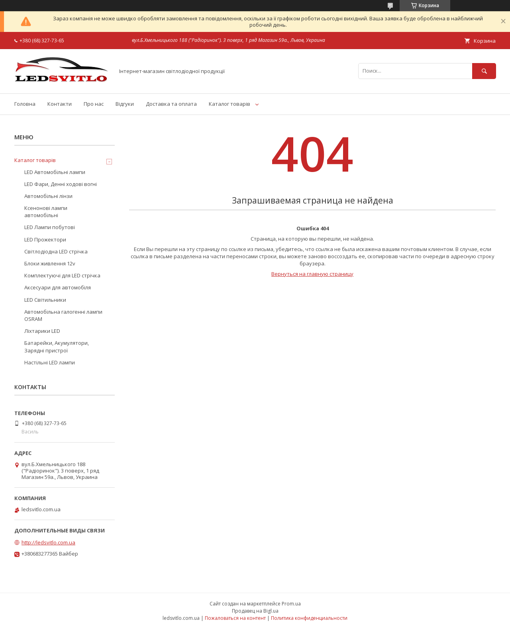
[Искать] (484, 71)
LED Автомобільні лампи (54, 172)
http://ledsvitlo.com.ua (48, 542)
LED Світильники (45, 299)
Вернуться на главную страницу (312, 273)
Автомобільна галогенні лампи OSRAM (63, 315)
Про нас (94, 103)
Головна (24, 103)
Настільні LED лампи (49, 362)
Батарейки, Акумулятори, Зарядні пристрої (56, 346)
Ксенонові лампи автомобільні (45, 211)
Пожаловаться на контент (235, 618)
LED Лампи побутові (49, 227)
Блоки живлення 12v (49, 263)
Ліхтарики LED (42, 330)
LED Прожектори (45, 239)
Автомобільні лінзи (48, 196)
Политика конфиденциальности (309, 618)
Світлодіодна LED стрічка (56, 251)
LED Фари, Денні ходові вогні (60, 184)
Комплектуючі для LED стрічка (62, 275)
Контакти (59, 103)
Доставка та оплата (171, 103)
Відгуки (125, 103)
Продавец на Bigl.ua (255, 610)
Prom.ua (291, 603)
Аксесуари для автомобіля (57, 287)
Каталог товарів (229, 103)
